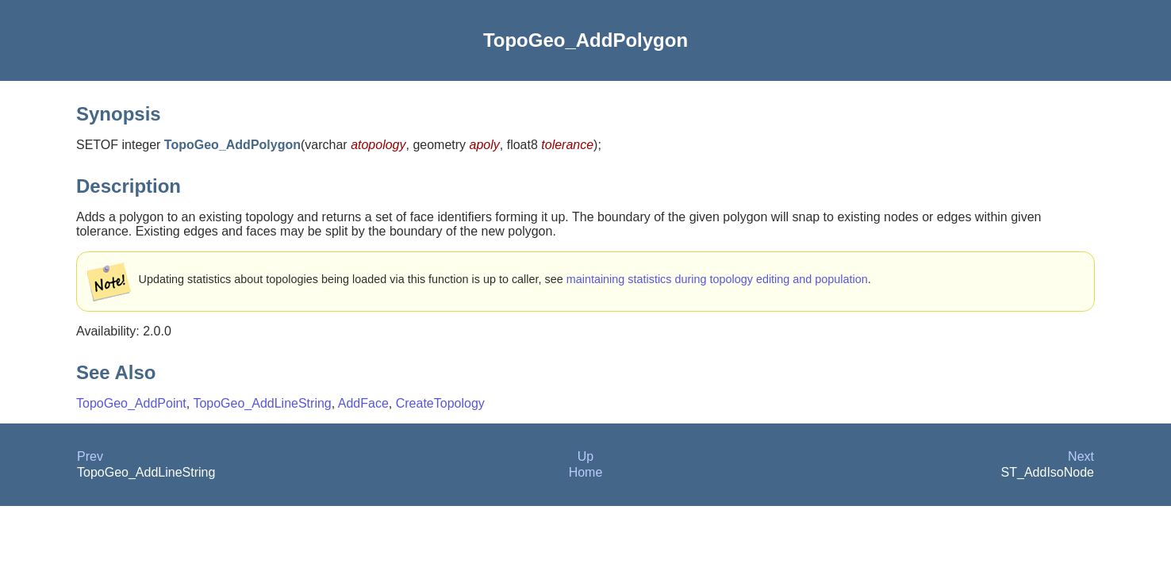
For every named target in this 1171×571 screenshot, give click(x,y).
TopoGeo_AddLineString (262, 403)
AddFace (363, 403)
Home (586, 472)
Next (1081, 456)
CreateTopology (440, 403)
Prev (90, 456)
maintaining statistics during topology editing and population (717, 279)
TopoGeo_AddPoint (131, 403)
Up (585, 456)
